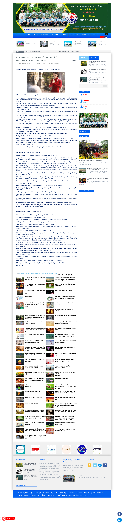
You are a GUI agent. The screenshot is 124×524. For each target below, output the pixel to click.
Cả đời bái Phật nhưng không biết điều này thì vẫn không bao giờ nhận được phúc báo (35, 349)
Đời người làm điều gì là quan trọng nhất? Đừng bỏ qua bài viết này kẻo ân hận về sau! (65, 386)
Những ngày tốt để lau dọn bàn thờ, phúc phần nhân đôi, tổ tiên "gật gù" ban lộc (34, 305)
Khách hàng (55, 34)
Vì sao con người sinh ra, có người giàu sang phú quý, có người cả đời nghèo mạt (35, 330)
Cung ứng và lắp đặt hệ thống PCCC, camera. (65, 492)
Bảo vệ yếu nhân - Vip (49, 492)
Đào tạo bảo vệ (74, 34)
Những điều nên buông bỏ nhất (63, 290)
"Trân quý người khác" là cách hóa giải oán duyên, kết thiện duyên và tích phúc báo (35, 437)
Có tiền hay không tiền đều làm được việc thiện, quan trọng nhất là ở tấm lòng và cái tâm (65, 279)
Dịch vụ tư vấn (79, 492)
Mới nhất (93, 57)
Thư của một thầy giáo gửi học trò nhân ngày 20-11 (71, 51)
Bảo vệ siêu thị (30, 494)
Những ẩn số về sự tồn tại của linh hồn (65, 315)
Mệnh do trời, (31, 273)
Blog (52, 63)
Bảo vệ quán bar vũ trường (78, 494)
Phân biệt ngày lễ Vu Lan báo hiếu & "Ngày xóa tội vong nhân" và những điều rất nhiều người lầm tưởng (64, 418)
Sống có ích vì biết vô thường (32, 391)
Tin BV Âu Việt (85, 34)
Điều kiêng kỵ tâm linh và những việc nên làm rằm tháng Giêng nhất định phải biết (65, 374)
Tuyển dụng (64, 34)
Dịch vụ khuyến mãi (39, 492)
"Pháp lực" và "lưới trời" (31, 404)
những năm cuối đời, (38, 273)
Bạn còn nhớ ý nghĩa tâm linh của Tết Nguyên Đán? (90, 160)
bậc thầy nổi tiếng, (23, 273)
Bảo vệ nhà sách (89, 494)
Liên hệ (94, 34)
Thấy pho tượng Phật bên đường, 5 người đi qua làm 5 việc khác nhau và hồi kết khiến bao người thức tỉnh (66, 405)
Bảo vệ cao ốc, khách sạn (96, 492)
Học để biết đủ (28, 296)
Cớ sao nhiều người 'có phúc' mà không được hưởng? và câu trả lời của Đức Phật (35, 292)
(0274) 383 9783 (84, 102)
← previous (104, 86)
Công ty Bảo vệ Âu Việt (24, 63)
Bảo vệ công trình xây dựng (57, 494)
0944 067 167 (83, 97)
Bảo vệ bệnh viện (68, 494)
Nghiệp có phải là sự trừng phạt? (33, 397)
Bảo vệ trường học (22, 494)
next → (106, 86)
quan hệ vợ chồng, (47, 273)
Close (17, 33)
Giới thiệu (35, 34)
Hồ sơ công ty (44, 34)
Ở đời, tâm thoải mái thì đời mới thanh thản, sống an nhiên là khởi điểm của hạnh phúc (35, 317)
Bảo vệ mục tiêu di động (99, 494)
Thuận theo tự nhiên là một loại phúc (35, 334)
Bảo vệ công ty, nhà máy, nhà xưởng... (26, 492)
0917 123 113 (83, 108)
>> (34, 43)
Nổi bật (83, 57)
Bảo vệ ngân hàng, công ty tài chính (42, 494)
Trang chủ (27, 34)
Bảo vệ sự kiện (28, 41)
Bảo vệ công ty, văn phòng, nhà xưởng (77, 42)
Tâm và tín (74, 60)
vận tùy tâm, (54, 273)
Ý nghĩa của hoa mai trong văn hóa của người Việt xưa (29, 51)
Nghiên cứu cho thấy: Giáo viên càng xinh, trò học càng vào (96, 78)
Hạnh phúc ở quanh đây (61, 378)
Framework (56, 63)
